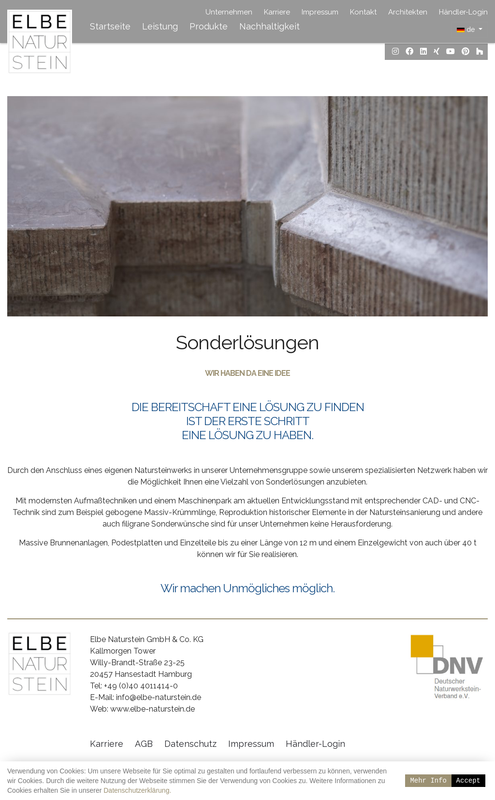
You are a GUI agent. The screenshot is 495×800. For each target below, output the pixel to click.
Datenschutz (190, 744)
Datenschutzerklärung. (137, 790)
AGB (144, 744)
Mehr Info (428, 780)
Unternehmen (228, 12)
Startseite (110, 26)
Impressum (320, 12)
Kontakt (363, 12)
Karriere (277, 12)
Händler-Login (463, 12)
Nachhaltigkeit (269, 26)
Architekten (407, 12)
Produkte (208, 26)
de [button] (467, 29)
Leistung (160, 26)
